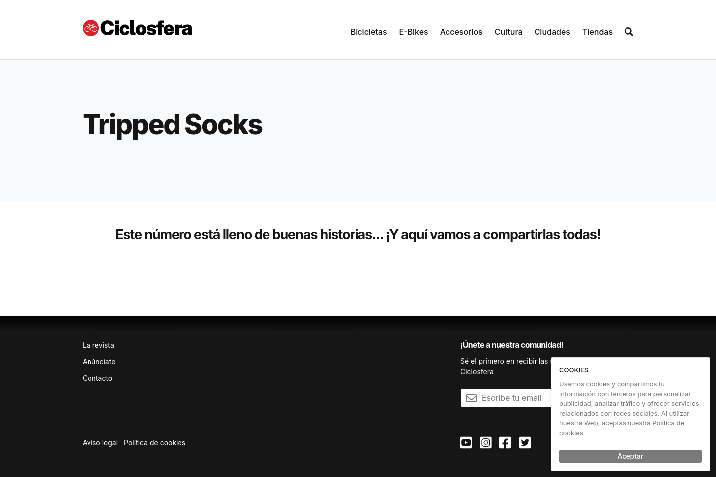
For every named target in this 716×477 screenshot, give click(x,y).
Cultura (509, 32)
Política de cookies (154, 442)
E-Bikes (413, 32)
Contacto (97, 378)
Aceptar (631, 456)
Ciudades (552, 32)
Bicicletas (369, 32)
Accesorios (461, 32)
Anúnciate (99, 361)
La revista (98, 345)
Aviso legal (100, 442)
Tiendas (597, 32)
